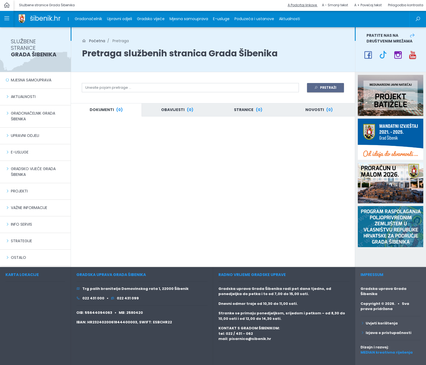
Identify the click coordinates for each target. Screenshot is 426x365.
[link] (21, 18)
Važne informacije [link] (29, 207)
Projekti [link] (19, 191)
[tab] (106, 109)
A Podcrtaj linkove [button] (303, 5)
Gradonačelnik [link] (88, 19)
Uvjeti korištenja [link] (379, 323)
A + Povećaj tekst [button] (368, 5)
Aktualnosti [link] (289, 19)
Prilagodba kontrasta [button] (405, 5)
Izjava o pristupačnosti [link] (386, 332)
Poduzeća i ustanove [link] (254, 19)
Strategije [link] (21, 241)
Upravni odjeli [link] (119, 19)
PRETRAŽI (325, 87)
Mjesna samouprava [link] (189, 19)
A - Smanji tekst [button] (335, 5)
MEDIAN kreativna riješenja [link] (387, 352)
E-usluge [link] (221, 19)
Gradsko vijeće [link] (151, 19)
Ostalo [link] (18, 257)
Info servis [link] (21, 224)
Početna (93, 41)
